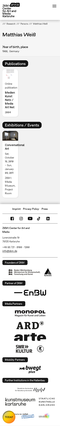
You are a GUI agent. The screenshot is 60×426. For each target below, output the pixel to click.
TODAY (9, 417)
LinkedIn (48, 218)
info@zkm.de (9, 251)
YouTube (30, 218)
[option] (11, 93)
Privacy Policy (31, 208)
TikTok (39, 218)
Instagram (21, 218)
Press (45, 208)
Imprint (16, 208)
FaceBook (12, 218)
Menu (54, 6)
